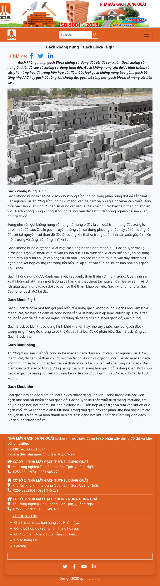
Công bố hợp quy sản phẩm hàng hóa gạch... (49, 528)
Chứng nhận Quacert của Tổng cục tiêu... (46, 534)
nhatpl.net (92, 578)
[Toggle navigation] (146, 34)
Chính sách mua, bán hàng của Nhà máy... (47, 522)
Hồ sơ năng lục (26, 540)
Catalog (20, 546)
